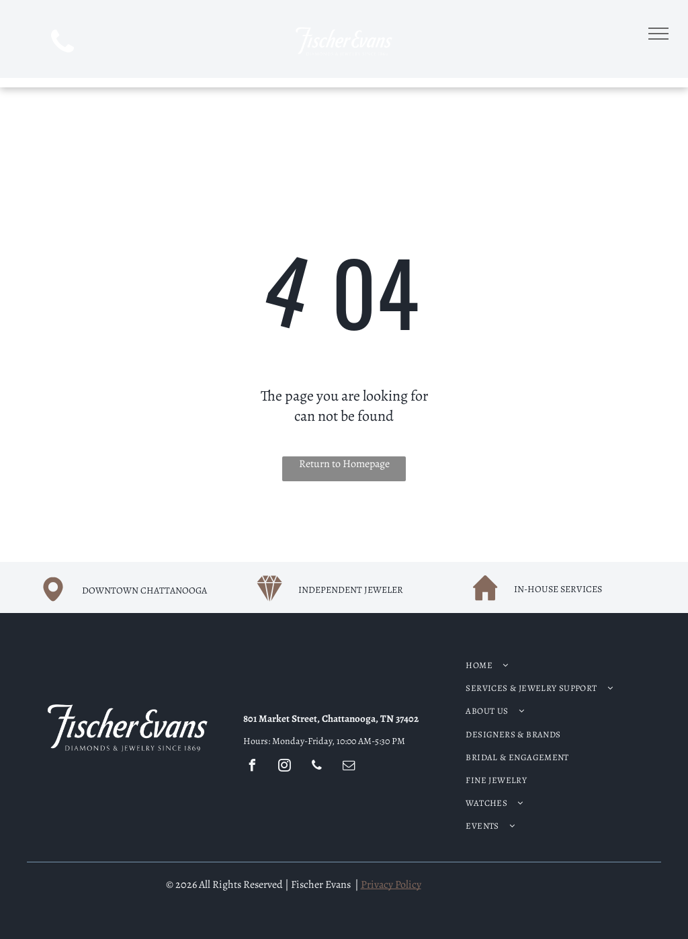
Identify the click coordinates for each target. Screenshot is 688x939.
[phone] (63, 43)
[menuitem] (545, 665)
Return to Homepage (344, 463)
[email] (349, 767)
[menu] (658, 33)
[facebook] (252, 767)
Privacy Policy (391, 884)
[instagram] (284, 767)
